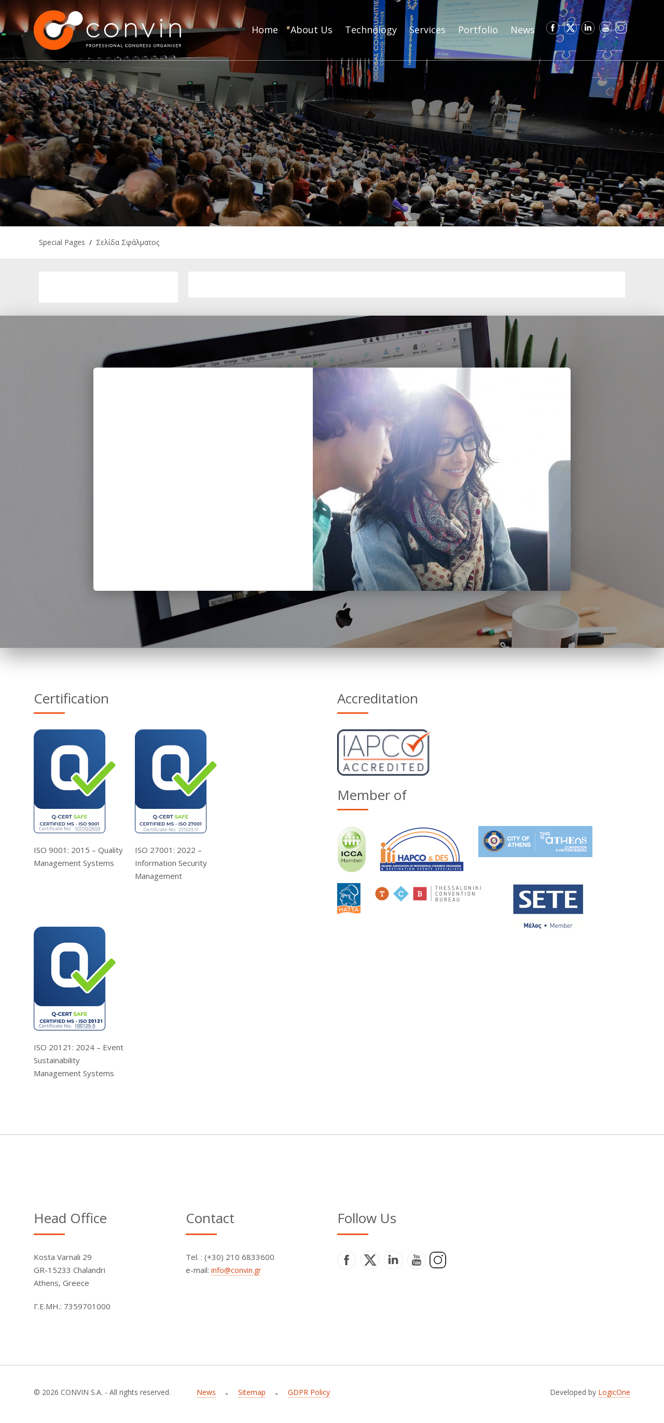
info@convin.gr (236, 1270)
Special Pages (62, 242)
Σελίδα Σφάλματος (127, 242)
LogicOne (614, 1392)
